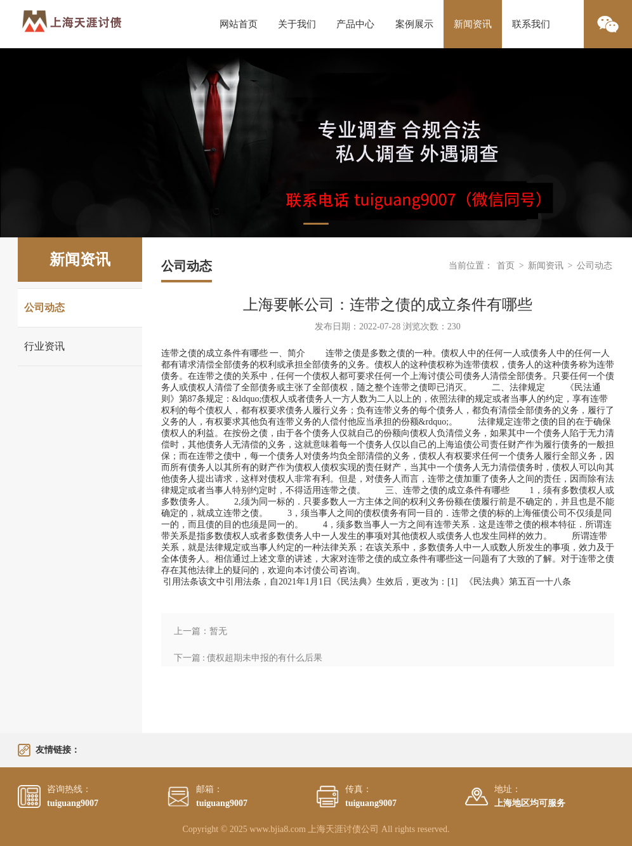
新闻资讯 (473, 24)
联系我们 (531, 24)
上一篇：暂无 (200, 631)
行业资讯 (44, 346)
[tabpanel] (316, 142)
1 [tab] (316, 224)
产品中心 (355, 24)
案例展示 (414, 24)
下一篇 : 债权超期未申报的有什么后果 (248, 658)
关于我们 (297, 24)
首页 (506, 265)
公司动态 (44, 307)
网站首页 (239, 24)
